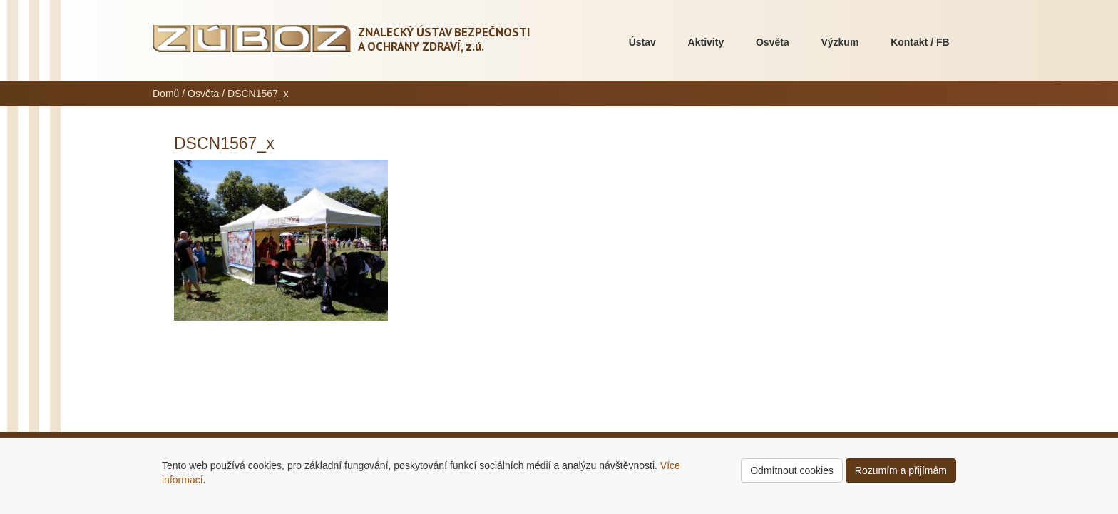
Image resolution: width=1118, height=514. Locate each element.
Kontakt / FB (920, 42)
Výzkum (839, 42)
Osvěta (772, 42)
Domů (166, 93)
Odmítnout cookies (792, 470)
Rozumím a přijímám (901, 470)
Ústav (642, 42)
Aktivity (706, 42)
